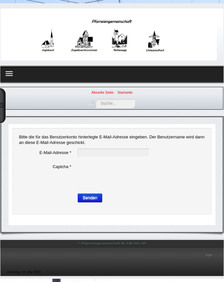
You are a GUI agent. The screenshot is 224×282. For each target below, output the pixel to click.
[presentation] (127, 175)
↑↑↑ (209, 255)
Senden (90, 197)
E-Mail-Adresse (56, 152)
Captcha (62, 166)
